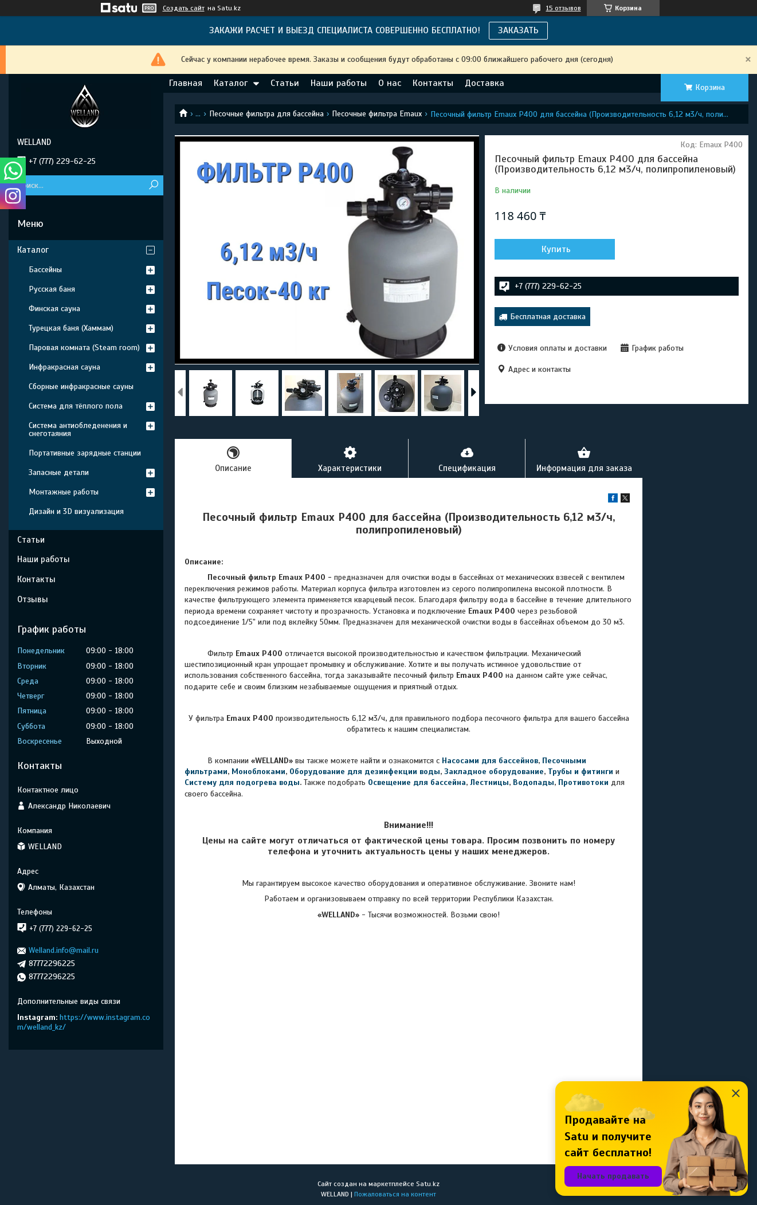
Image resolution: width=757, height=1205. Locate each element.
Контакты (433, 83)
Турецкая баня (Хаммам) (71, 328)
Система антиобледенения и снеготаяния (78, 429)
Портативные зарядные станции (85, 453)
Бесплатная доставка (548, 316)
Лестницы (489, 782)
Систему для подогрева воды (242, 782)
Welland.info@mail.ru (64, 950)
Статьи (284, 83)
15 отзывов (563, 8)
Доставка (484, 83)
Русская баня (52, 289)
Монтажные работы (64, 492)
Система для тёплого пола (76, 406)
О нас (389, 83)
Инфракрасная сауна (64, 367)
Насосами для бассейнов (490, 761)
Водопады (533, 782)
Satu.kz (428, 1184)
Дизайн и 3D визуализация (76, 511)
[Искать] (153, 185)
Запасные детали (59, 472)
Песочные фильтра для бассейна (266, 114)
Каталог (231, 83)
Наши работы (339, 83)
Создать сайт (184, 8)
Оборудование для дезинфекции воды (364, 771)
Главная (185, 83)
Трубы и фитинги (580, 771)
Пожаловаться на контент (395, 1194)
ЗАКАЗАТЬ (518, 30)
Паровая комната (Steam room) (84, 347)
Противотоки (583, 782)
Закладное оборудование (494, 771)
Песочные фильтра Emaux (377, 114)
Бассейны (45, 269)
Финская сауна (54, 308)
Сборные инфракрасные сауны (81, 386)
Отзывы (32, 599)
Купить (556, 249)
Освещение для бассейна (417, 782)
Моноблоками (258, 771)
